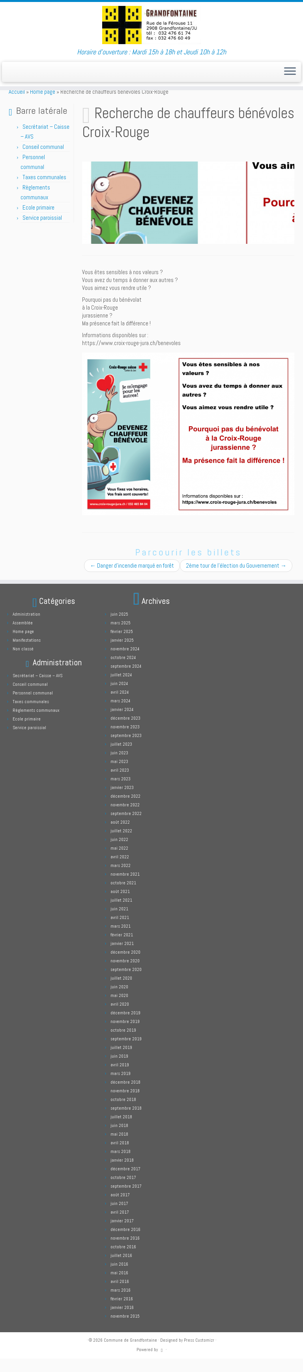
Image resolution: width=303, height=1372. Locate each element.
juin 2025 (119, 627)
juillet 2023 (121, 757)
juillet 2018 (121, 1130)
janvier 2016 (122, 1321)
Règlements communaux (36, 723)
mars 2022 (120, 879)
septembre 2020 (126, 983)
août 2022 (120, 835)
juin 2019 (119, 1069)
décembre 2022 (125, 809)
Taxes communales (44, 190)
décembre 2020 (125, 965)
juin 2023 (119, 766)
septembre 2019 (126, 1052)
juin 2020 (119, 1000)
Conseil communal (43, 160)
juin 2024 (119, 697)
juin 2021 (119, 922)
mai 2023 (119, 775)
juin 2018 (119, 1139)
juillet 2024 (121, 688)
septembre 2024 (125, 679)
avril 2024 (119, 705)
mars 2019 (120, 1087)
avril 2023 (119, 783)
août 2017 (120, 1208)
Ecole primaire (38, 221)
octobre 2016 (123, 1260)
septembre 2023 (126, 749)
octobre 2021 (123, 896)
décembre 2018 (125, 1095)
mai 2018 (119, 1147)
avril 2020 (119, 1017)
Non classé (23, 662)
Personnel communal (33, 706)
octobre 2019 (123, 1043)
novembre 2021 (125, 887)
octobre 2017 (123, 1191)
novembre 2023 (125, 740)
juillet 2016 (121, 1269)
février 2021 (121, 948)
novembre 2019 (125, 1035)
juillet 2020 (121, 991)
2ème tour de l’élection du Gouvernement (236, 579)
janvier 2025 (122, 653)
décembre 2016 (125, 1243)
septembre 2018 (126, 1121)
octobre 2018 (123, 1113)
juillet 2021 (121, 913)
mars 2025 (120, 636)
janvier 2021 (122, 957)
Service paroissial (42, 231)
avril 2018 (119, 1156)
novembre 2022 (125, 818)
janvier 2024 (121, 723)
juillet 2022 (121, 844)
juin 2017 (119, 1217)
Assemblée (23, 636)
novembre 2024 (124, 662)
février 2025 (121, 645)
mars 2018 (120, 1165)
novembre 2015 (125, 1329)
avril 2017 (119, 1225)
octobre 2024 (123, 671)
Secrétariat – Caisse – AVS (37, 689)
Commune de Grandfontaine (130, 1353)
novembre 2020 (125, 974)
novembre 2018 (125, 1104)
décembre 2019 (125, 1026)
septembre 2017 (126, 1199)
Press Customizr (199, 1353)
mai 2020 (119, 1009)
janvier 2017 (122, 1234)
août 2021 (120, 905)
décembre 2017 (125, 1182)
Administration (26, 627)
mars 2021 (120, 939)
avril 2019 (119, 1078)
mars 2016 (120, 1303)
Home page (42, 105)
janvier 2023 (122, 801)
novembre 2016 (125, 1251)
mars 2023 (120, 792)
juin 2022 (119, 853)
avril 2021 (119, 931)
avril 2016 (119, 1295)
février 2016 (121, 1312)
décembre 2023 (125, 731)
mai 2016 (119, 1286)
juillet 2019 (121, 1061)
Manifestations (27, 653)
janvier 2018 (122, 1173)
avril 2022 (119, 870)
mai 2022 (119, 861)
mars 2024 (120, 714)
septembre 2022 (126, 827)
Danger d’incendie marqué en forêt (132, 579)
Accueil (17, 105)
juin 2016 (119, 1277)
